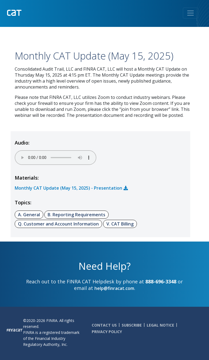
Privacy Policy (107, 331)
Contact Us (104, 325)
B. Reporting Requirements (76, 215)
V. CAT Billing (120, 224)
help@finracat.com (114, 288)
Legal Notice (160, 325)
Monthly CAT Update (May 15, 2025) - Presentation (68, 188)
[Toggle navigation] (190, 13)
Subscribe (132, 325)
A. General (29, 215)
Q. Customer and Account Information (58, 224)
